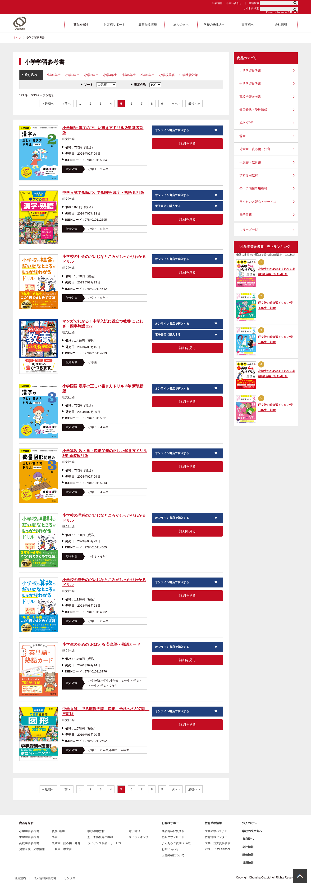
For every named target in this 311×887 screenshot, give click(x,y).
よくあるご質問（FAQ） (177, 843)
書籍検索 (254, 3)
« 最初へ (48, 103)
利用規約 (20, 878)
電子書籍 (245, 214)
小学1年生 (54, 75)
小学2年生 (72, 75)
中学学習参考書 (250, 83)
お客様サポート (172, 823)
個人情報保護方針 (45, 878)
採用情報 (248, 863)
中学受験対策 (188, 75)
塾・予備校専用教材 (253, 188)
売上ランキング (139, 837)
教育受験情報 (213, 823)
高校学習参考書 (250, 97)
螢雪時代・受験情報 (253, 110)
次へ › (176, 103)
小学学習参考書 (250, 70)
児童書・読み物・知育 (254, 149)
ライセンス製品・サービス (257, 201)
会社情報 (248, 847)
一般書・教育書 (250, 162)
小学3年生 (91, 75)
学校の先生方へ (252, 831)
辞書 (242, 136)
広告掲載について (173, 855)
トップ (17, 37)
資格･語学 (246, 123)
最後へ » (194, 103)
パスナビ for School (217, 849)
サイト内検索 (251, 8)
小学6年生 (148, 75)
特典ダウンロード (173, 837)
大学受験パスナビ (216, 831)
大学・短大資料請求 (217, 843)
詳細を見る (187, 143)
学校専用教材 (248, 175)
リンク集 (69, 878)
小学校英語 (167, 75)
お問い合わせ (234, 3)
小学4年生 (110, 75)
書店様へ (248, 839)
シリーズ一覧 (248, 230)
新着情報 (217, 3)
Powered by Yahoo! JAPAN (282, 12)
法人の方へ (249, 823)
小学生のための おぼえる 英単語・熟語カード (101, 644)
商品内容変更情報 (173, 831)
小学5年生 (129, 75)
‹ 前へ (67, 103)
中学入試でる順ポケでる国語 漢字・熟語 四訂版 (103, 193)
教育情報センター (216, 837)
